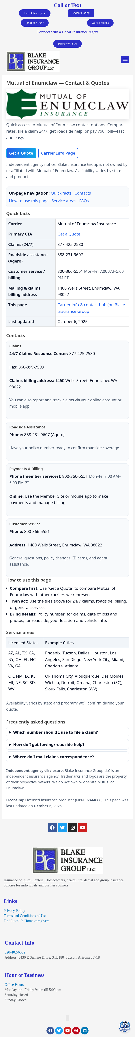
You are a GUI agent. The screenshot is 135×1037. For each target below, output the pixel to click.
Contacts (82, 194)
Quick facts (61, 194)
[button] (67, 1019)
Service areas (64, 201)
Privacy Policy (14, 911)
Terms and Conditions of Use (25, 916)
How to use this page (29, 201)
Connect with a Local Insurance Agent (67, 32)
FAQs (84, 201)
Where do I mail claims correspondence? (53, 757)
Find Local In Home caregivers (26, 922)
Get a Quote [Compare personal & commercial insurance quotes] (21, 153)
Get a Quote (68, 234)
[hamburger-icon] (125, 60)
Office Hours (14, 985)
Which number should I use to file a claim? (55, 733)
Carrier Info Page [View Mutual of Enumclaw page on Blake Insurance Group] (58, 153)
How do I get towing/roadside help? (48, 745)
